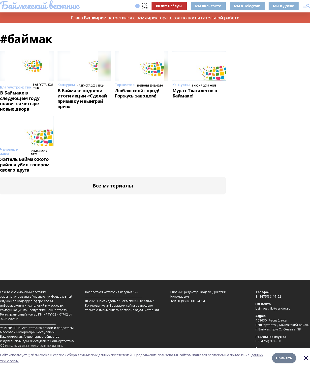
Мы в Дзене (283, 5)
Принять (284, 358)
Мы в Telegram (247, 5)
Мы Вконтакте (208, 5)
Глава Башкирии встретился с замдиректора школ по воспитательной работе (155, 18)
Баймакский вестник (39, 5)
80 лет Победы (169, 5)
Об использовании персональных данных (31, 345)
